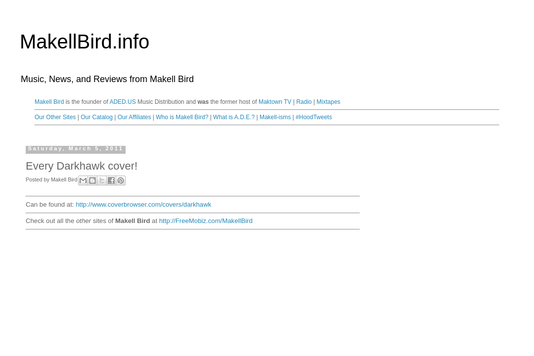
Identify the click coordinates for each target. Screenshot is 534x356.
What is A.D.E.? (234, 117)
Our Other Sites (55, 117)
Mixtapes (328, 101)
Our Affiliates (134, 117)
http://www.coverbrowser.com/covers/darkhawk (143, 204)
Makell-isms (275, 117)
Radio (304, 101)
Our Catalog (97, 117)
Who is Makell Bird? (182, 117)
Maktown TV (275, 101)
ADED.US (122, 101)
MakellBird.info (84, 41)
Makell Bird (49, 101)
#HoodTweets (314, 117)
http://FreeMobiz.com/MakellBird (206, 220)
